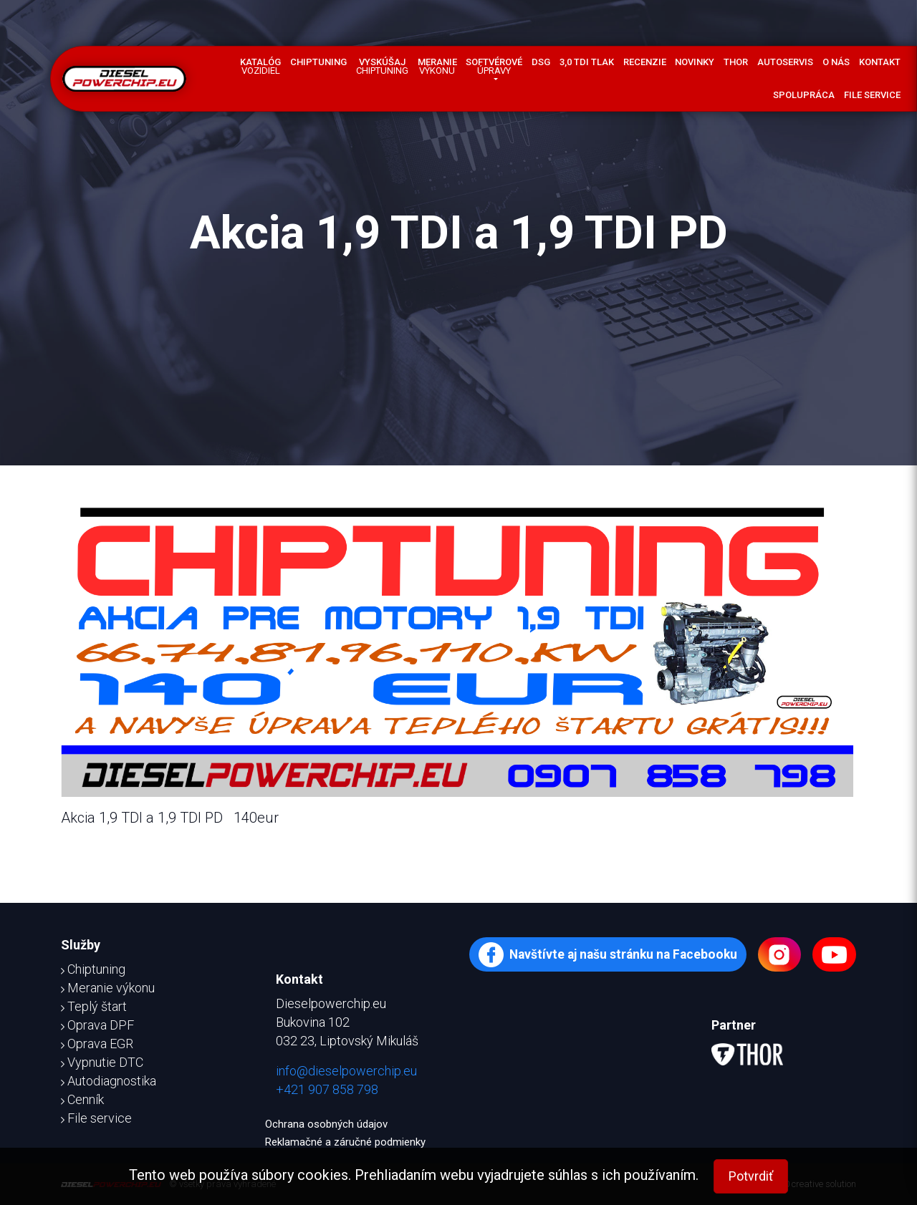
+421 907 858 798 (327, 1089)
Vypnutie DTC (102, 1062)
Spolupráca (804, 94)
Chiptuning (318, 62)
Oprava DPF (97, 1024)
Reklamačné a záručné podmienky (345, 1142)
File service (872, 94)
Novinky (694, 62)
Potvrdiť (751, 1176)
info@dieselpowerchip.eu (346, 1070)
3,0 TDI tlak (587, 62)
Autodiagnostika (108, 1080)
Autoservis (785, 62)
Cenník (82, 1099)
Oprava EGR (97, 1043)
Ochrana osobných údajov (326, 1124)
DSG (541, 62)
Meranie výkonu (108, 987)
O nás (836, 62)
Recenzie (644, 62)
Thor (736, 62)
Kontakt (880, 62)
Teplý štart (94, 1006)
